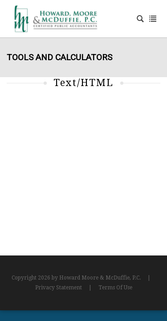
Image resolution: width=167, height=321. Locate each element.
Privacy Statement (58, 287)
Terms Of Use (115, 287)
